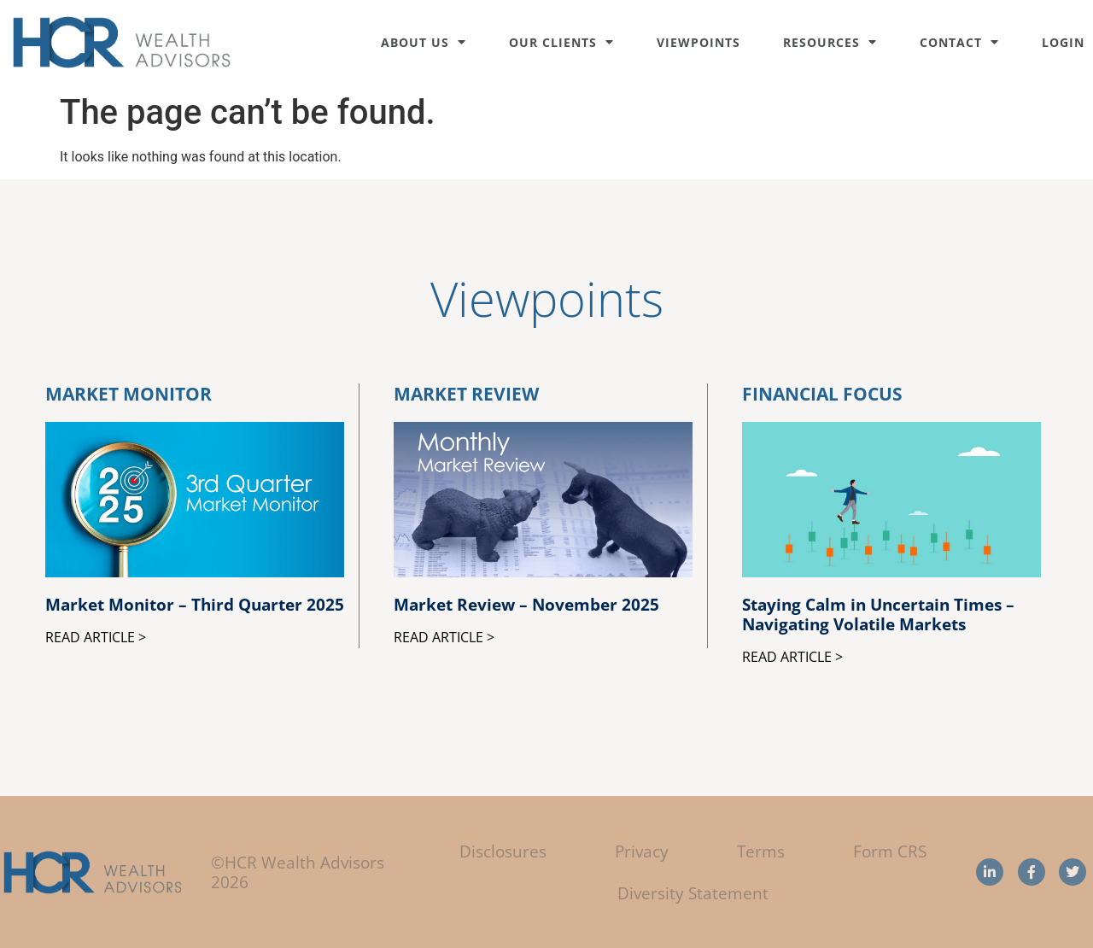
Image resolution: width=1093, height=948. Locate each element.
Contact (959, 42)
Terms (761, 851)
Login (1063, 42)
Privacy (642, 851)
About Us (423, 42)
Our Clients (561, 42)
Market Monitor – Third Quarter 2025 (194, 604)
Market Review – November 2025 (526, 604)
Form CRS (889, 851)
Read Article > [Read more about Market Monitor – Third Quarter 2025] (95, 637)
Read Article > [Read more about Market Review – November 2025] (444, 637)
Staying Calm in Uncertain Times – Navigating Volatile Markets (878, 614)
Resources (830, 42)
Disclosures (502, 851)
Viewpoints (698, 42)
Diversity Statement (693, 892)
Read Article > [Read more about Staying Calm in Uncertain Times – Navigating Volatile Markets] (792, 656)
